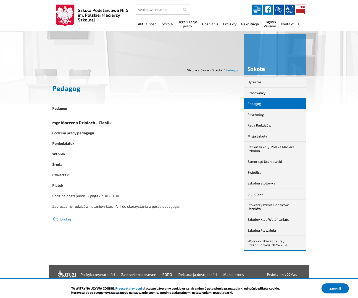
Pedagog (254, 103)
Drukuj (65, 219)
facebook (268, 10)
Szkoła (217, 70)
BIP (301, 10)
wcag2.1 (290, 10)
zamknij (335, 288)
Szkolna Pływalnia (261, 230)
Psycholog (255, 114)
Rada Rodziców (259, 125)
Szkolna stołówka (261, 183)
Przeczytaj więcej (128, 288)
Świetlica (254, 172)
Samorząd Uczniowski (264, 161)
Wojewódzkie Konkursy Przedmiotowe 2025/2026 (267, 243)
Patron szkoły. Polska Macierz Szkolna (270, 149)
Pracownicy (256, 93)
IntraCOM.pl (288, 274)
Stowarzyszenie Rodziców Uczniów (268, 207)
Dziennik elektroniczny (257, 10)
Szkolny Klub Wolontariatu (268, 219)
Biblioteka (255, 194)
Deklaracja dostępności (66, 274)
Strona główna (198, 70)
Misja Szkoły (257, 136)
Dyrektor (254, 82)
